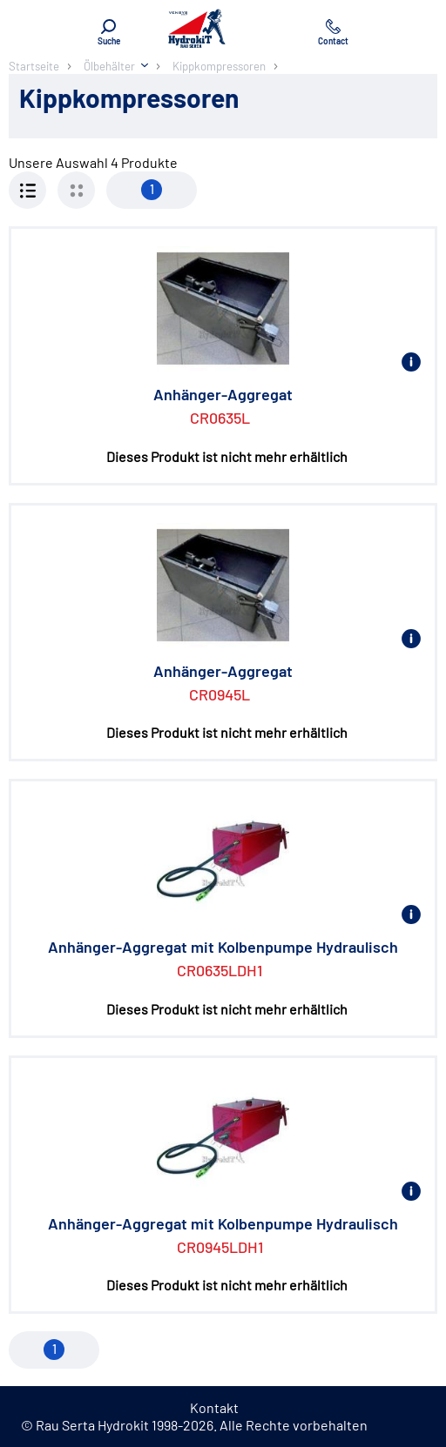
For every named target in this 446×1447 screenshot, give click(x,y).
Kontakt (214, 1407)
